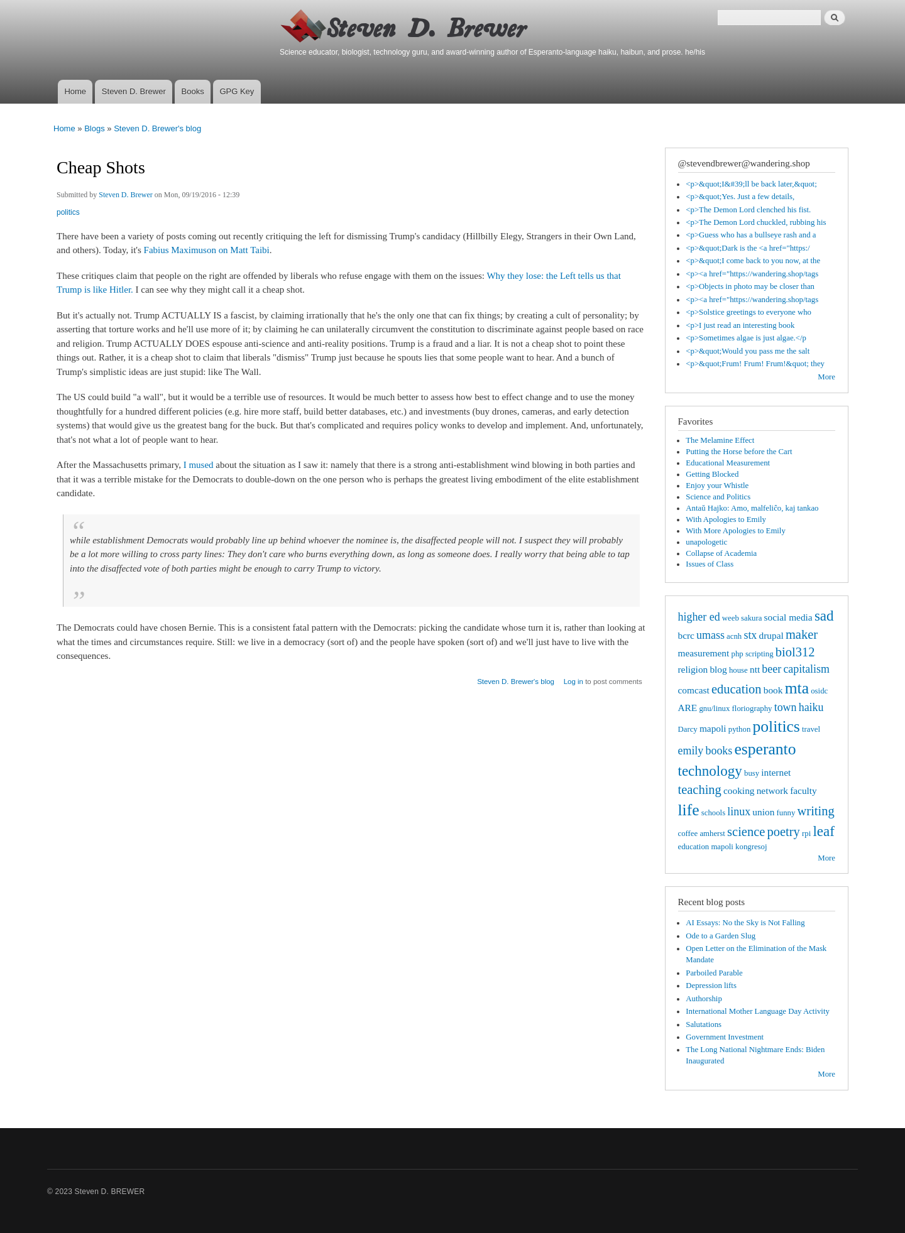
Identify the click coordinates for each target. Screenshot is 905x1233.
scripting (759, 653)
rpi (806, 833)
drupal (771, 635)
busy (751, 773)
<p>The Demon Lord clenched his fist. (748, 209)
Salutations (703, 1024)
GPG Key (236, 91)
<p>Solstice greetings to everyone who (748, 312)
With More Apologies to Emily (736, 530)
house (738, 670)
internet (776, 772)
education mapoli (705, 846)
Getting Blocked (712, 474)
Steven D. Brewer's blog (157, 128)
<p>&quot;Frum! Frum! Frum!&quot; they (755, 363)
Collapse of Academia (721, 553)
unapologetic (706, 542)
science (746, 832)
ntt (755, 669)
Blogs (94, 128)
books (718, 750)
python (739, 729)
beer (771, 669)
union (763, 812)
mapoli (713, 728)
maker (802, 634)
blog (718, 669)
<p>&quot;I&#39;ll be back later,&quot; (751, 184)
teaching (699, 789)
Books (193, 91)
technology (710, 771)
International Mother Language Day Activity (758, 1011)
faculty (803, 790)
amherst (712, 833)
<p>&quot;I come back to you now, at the (753, 260)
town (785, 707)
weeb (730, 618)
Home (75, 91)
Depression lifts (711, 985)
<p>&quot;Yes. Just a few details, (740, 196)
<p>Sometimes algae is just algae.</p (746, 338)
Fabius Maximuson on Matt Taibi (207, 250)
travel (811, 729)
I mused (199, 465)
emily (691, 750)
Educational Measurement (728, 463)
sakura (751, 618)
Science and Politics (718, 496)
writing (816, 811)
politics (68, 212)
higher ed (699, 617)
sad (824, 615)
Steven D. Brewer (134, 91)
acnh (734, 636)
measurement (704, 653)
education (736, 689)
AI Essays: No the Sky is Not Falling (745, 922)
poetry (783, 832)
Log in (573, 681)
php (737, 653)
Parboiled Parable (714, 973)
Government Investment (725, 1037)
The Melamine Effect (720, 440)
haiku (811, 707)
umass (710, 635)
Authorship (704, 998)
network (772, 790)
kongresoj (751, 846)
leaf (824, 831)
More (826, 376)
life (688, 810)
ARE (688, 707)
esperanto (765, 749)
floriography (752, 708)
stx (750, 635)
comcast (694, 690)
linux (738, 811)
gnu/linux (714, 708)
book (773, 690)
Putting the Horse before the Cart (739, 451)
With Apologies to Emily (726, 519)
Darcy (688, 729)
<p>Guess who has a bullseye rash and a (751, 235)
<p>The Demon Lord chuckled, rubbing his (756, 222)
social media (788, 617)
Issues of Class (709, 564)
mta (797, 688)
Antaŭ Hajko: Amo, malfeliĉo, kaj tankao (752, 508)
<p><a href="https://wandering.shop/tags (752, 273)
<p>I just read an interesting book (740, 325)
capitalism (806, 669)
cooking (738, 790)
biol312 (795, 652)
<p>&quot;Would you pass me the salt (747, 351)
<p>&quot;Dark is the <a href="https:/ (747, 248)
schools (713, 812)
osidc (819, 691)
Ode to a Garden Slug (720, 936)
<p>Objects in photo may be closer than (750, 286)
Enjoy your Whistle (717, 485)
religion (693, 669)
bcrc (686, 635)
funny (786, 812)
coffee (688, 833)
